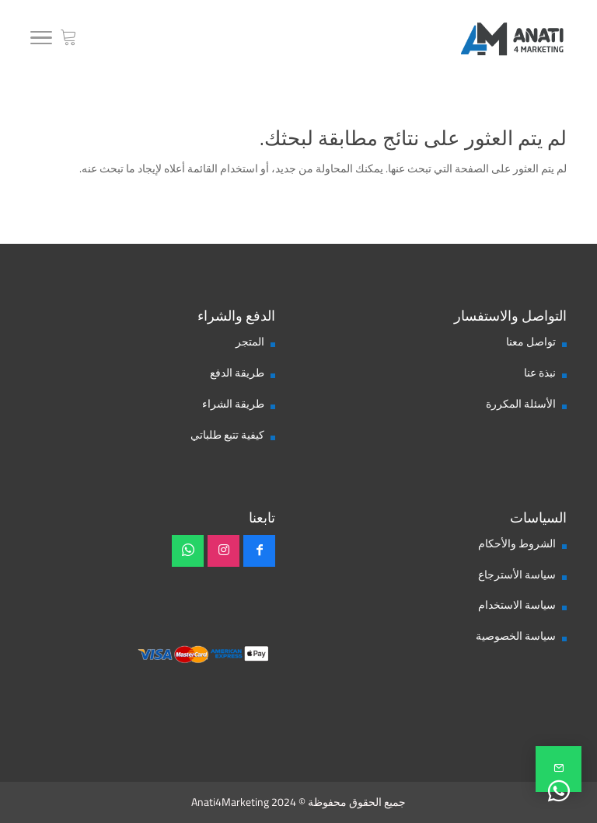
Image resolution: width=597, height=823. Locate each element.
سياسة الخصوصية (516, 636)
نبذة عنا (540, 373)
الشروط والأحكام (517, 543)
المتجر (250, 342)
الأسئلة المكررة (521, 404)
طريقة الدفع (237, 373)
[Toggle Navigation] (41, 40)
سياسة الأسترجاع (517, 574)
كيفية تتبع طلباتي (227, 435)
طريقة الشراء (233, 404)
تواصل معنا (531, 342)
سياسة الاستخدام (517, 605)
